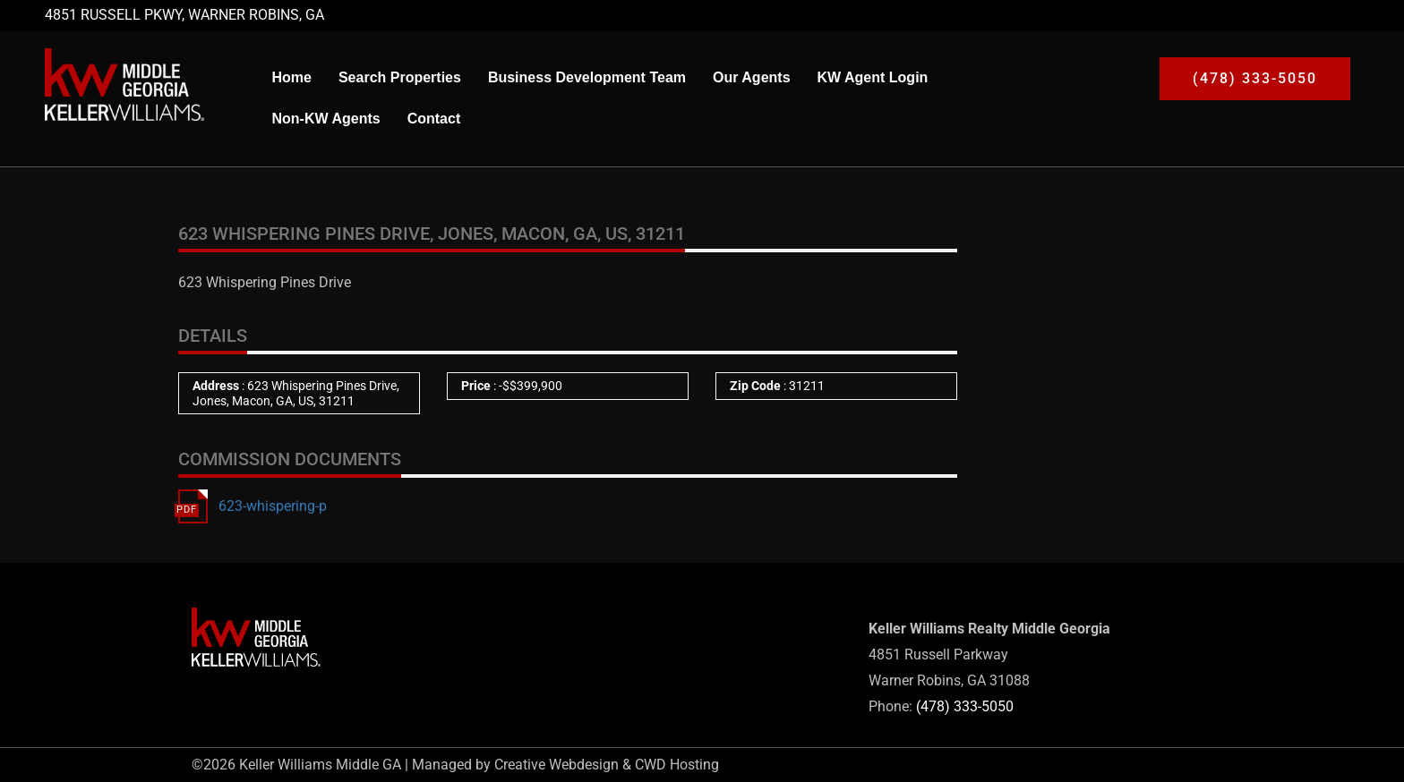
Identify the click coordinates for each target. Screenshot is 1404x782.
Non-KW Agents (325, 118)
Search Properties (399, 77)
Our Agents (752, 77)
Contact (434, 118)
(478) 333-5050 (965, 706)
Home (291, 77)
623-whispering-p (272, 505)
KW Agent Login (873, 77)
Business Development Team (587, 77)
